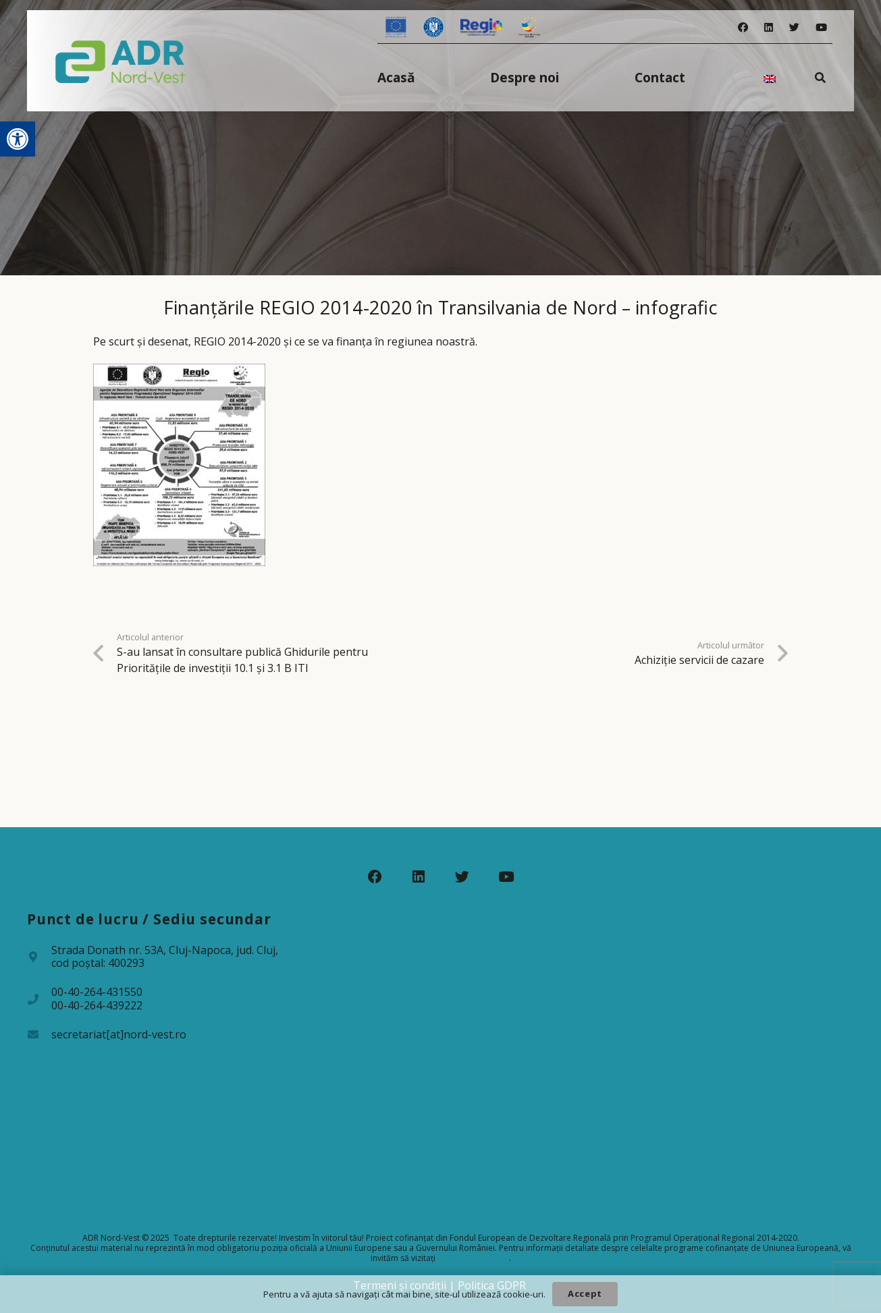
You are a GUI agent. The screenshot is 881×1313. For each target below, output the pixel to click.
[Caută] (820, 77)
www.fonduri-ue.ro (473, 1258)
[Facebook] (743, 27)
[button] (17, 139)
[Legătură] (120, 60)
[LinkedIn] (768, 27)
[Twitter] (794, 27)
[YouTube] (821, 27)
